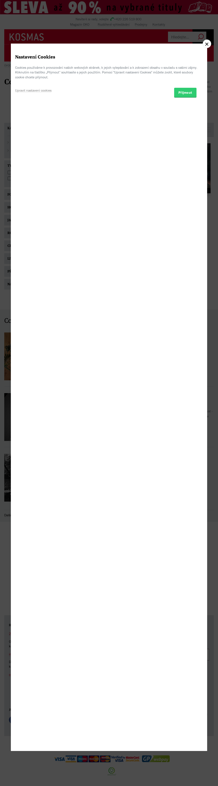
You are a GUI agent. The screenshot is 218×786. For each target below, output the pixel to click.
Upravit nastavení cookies (33, 415)
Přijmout (185, 417)
